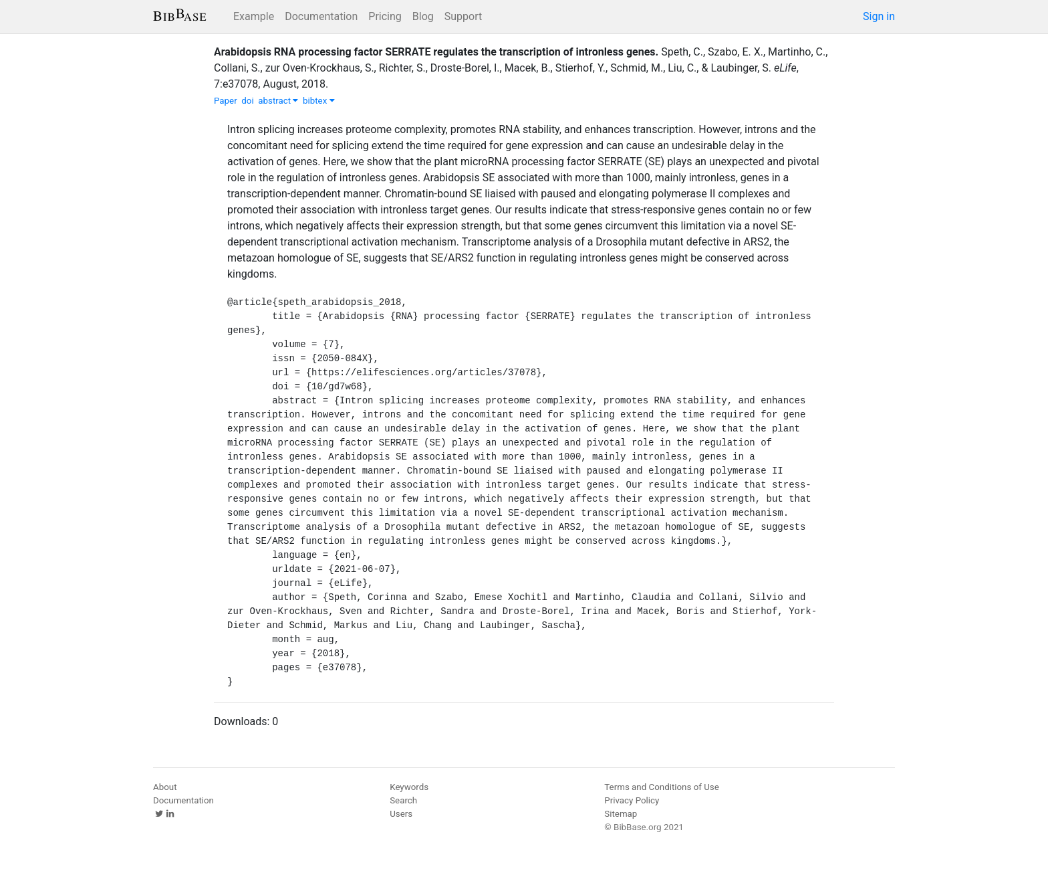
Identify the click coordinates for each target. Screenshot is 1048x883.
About (165, 787)
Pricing (385, 16)
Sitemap (620, 814)
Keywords (409, 787)
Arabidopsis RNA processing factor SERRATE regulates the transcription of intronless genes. (436, 51)
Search (403, 800)
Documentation (321, 16)
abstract (278, 101)
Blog (423, 16)
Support (463, 16)
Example (253, 16)
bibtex (319, 101)
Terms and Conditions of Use (661, 787)
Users (401, 814)
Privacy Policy (631, 800)
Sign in (879, 16)
